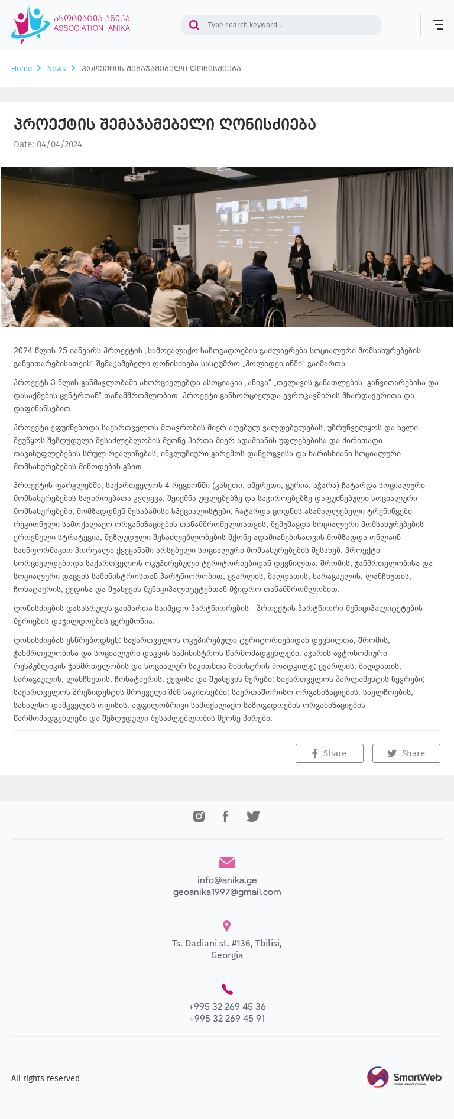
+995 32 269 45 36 (227, 1006)
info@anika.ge (227, 880)
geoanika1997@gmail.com (227, 891)
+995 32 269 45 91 (227, 1018)
